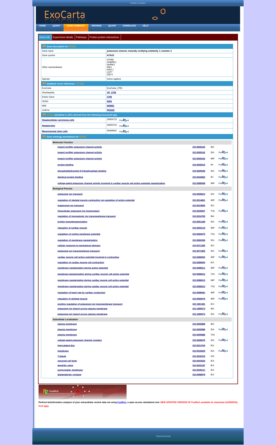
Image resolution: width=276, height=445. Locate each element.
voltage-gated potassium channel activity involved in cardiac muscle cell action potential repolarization (111, 183)
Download (129, 26)
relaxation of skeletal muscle (72, 299)
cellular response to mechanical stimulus (79, 245)
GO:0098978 (199, 374)
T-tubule (62, 356)
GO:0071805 (199, 251)
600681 (110, 106)
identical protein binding (70, 177)
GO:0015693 (199, 205)
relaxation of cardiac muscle (72, 228)
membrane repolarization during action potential (83, 268)
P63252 (111, 110)
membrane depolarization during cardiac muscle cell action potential (93, 274)
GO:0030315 (199, 356)
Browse (97, 26)
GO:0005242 (199, 147)
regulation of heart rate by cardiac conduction (81, 292)
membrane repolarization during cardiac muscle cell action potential (93, 280)
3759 (109, 97)
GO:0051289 (199, 222)
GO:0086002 (199, 257)
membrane (63, 351)
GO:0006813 (199, 194)
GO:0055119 (199, 228)
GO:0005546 (199, 171)
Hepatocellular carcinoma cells (58, 120)
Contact (141, 3)
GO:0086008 (199, 183)
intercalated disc (66, 345)
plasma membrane (67, 324)
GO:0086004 (199, 262)
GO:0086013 (199, 280)
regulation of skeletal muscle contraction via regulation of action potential (96, 200)
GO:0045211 (199, 370)
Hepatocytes (48, 125)
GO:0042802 (199, 177)
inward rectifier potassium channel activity (80, 147)
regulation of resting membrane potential (79, 234)
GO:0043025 (199, 361)
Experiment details (63, 37)
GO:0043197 (199, 365)
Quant (112, 26)
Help (145, 26)
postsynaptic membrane (70, 370)
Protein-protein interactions (104, 37)
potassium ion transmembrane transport (79, 251)
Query (56, 26)
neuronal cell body (67, 361)
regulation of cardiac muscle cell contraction (81, 262)
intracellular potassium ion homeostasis (78, 211)
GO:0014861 (199, 200)
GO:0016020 (199, 351)
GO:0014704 (199, 345)
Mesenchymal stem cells (55, 131)
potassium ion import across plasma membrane (82, 308)
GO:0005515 (199, 165)
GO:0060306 (199, 240)
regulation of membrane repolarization (78, 240)
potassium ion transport (70, 194)
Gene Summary (76, 26)
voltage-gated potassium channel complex (80, 340)
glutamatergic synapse (69, 374)
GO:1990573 (199, 308)
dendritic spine (65, 365)
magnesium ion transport (71, 205)
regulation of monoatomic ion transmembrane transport (87, 216)
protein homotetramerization (72, 222)
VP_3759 (111, 92)
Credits (133, 3)
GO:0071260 (199, 245)
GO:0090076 (199, 299)
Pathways (81, 37)
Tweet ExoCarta (163, 436)
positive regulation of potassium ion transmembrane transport (90, 304)
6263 (109, 101)
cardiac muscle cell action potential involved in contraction (88, 257)
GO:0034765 (199, 216)
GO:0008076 (199, 340)
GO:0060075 (199, 234)
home (42, 26)
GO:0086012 (199, 274)
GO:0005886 (199, 324)
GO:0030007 (199, 211)
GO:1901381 (199, 304)
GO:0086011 (199, 268)
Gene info (44, 37)
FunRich (121, 402)
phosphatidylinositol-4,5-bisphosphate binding (82, 171)
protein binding (66, 165)
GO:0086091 (199, 292)
